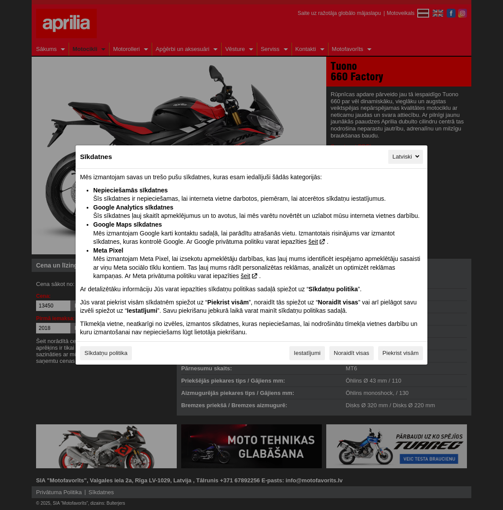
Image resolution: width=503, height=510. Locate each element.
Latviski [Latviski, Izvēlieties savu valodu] (407, 156)
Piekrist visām (401, 353)
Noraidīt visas (351, 353)
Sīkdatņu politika (106, 353)
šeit (313, 241)
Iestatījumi (307, 353)
